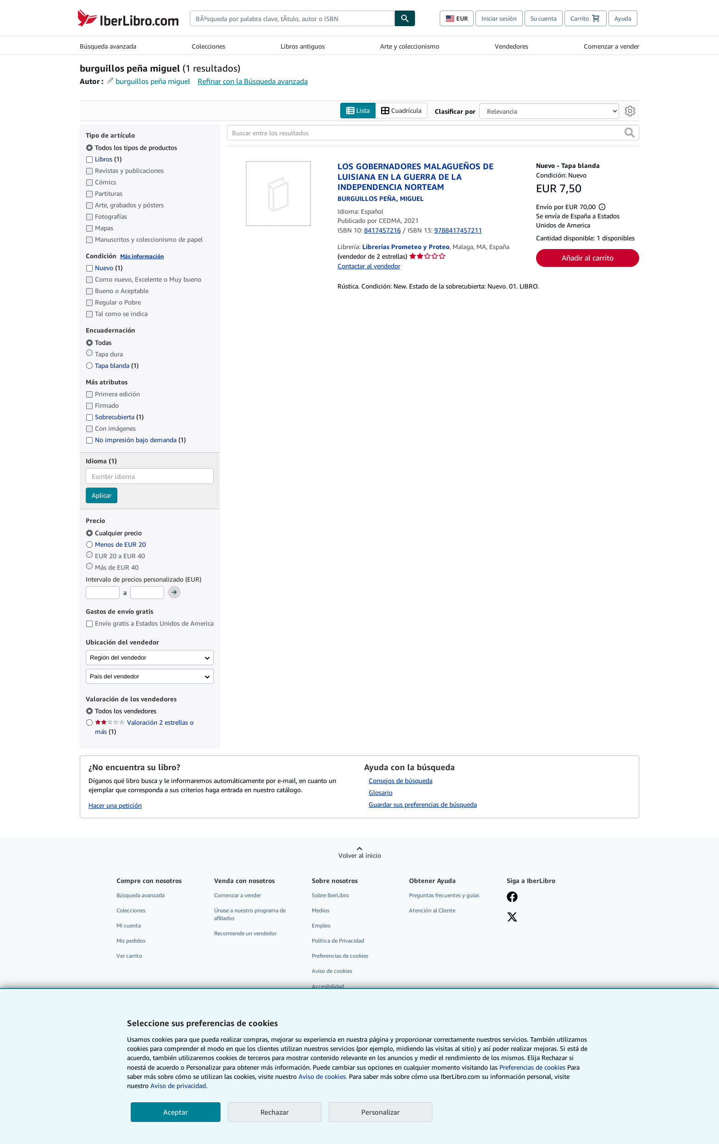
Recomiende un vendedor (245, 933)
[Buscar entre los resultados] (433, 133)
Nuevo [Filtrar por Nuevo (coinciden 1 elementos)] (104, 268)
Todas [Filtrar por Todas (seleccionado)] (99, 342)
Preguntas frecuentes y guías (444, 895)
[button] (630, 133)
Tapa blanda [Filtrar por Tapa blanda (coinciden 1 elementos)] (112, 365)
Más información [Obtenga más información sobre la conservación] (142, 256)
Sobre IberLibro (330, 895)
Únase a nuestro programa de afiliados (250, 914)
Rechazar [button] (274, 1112)
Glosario (381, 792)
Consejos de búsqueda (400, 780)
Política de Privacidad (338, 941)
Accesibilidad (328, 986)
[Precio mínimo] (103, 593)
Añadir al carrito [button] (588, 258)
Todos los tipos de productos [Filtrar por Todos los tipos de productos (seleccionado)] (132, 147)
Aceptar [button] (175, 1112)
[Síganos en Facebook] (512, 897)
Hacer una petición (115, 806)
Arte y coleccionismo (409, 46)
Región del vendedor (118, 657)
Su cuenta (544, 18)
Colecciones (208, 46)
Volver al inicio (359, 855)
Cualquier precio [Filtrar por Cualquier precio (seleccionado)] (115, 533)
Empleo (321, 925)
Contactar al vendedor (368, 266)
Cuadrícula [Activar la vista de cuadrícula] (401, 110)
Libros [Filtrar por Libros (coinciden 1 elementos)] (104, 159)
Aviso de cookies (332, 971)
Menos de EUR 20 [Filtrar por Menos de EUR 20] (117, 544)
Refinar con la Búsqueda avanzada (253, 81)
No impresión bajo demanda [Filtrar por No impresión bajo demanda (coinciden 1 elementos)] (136, 440)
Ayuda (622, 18)
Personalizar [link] (380, 1112)
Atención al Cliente (432, 910)
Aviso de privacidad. (178, 1085)
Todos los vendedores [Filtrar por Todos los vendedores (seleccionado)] (126, 711)
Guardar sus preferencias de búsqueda (423, 804)
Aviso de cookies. (323, 1076)
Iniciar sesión (499, 18)
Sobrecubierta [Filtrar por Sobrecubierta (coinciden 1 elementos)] (115, 417)
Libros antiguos (303, 46)
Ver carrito (129, 956)
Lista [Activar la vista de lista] (358, 110)
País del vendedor (114, 676)
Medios (320, 910)
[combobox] (292, 18)
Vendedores (511, 46)
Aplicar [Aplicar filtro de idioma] (101, 496)
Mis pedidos (130, 941)
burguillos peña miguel (153, 81)
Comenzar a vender (611, 46)
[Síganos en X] (512, 918)
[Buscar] (405, 18)
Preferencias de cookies (532, 1067)
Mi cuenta (128, 925)
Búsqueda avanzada (108, 46)
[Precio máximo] (147, 593)
